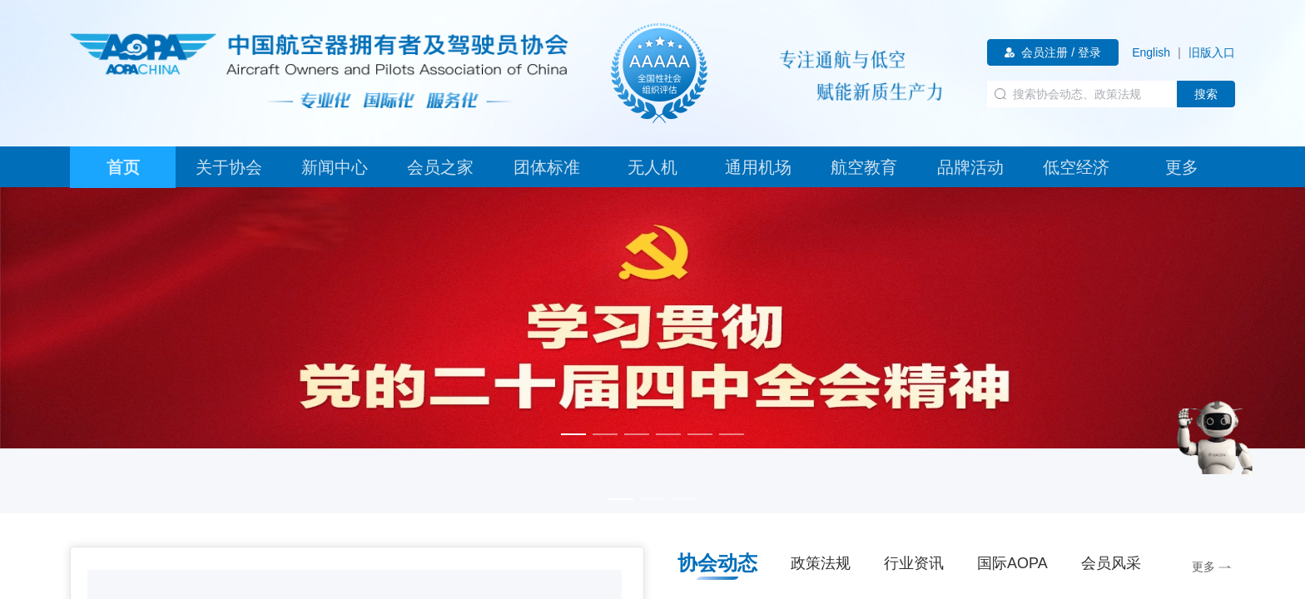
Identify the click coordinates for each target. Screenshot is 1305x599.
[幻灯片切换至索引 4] (668, 434)
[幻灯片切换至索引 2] (605, 434)
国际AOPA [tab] (1012, 563)
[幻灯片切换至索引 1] (573, 434)
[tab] (123, 167)
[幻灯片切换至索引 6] (731, 434)
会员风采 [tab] (1111, 563)
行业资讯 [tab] (914, 563)
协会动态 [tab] (717, 563)
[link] (1151, 52)
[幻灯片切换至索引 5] (699, 434)
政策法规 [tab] (821, 563)
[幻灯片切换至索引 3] (636, 434)
